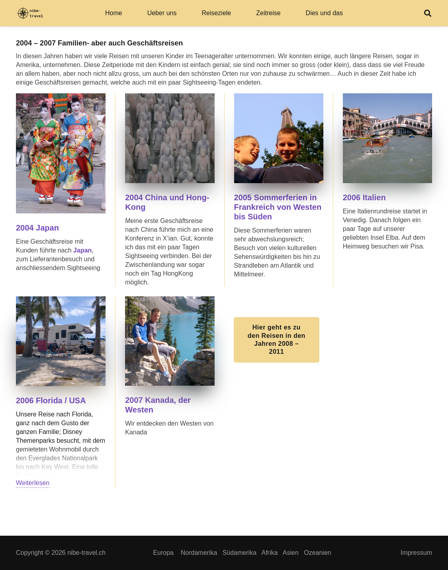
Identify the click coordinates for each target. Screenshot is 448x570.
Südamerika (239, 552)
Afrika (269, 552)
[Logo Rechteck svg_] (30, 13)
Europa (163, 552)
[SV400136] (387, 138)
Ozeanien (317, 552)
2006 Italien (365, 197)
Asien (291, 552)
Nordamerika (199, 552)
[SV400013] (169, 138)
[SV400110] (61, 341)
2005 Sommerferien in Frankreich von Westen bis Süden (278, 207)
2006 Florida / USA (51, 400)
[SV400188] (61, 153)
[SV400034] (278, 138)
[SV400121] (169, 341)
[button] (428, 13)
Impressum (416, 552)
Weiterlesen (32, 482)
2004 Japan (37, 227)
